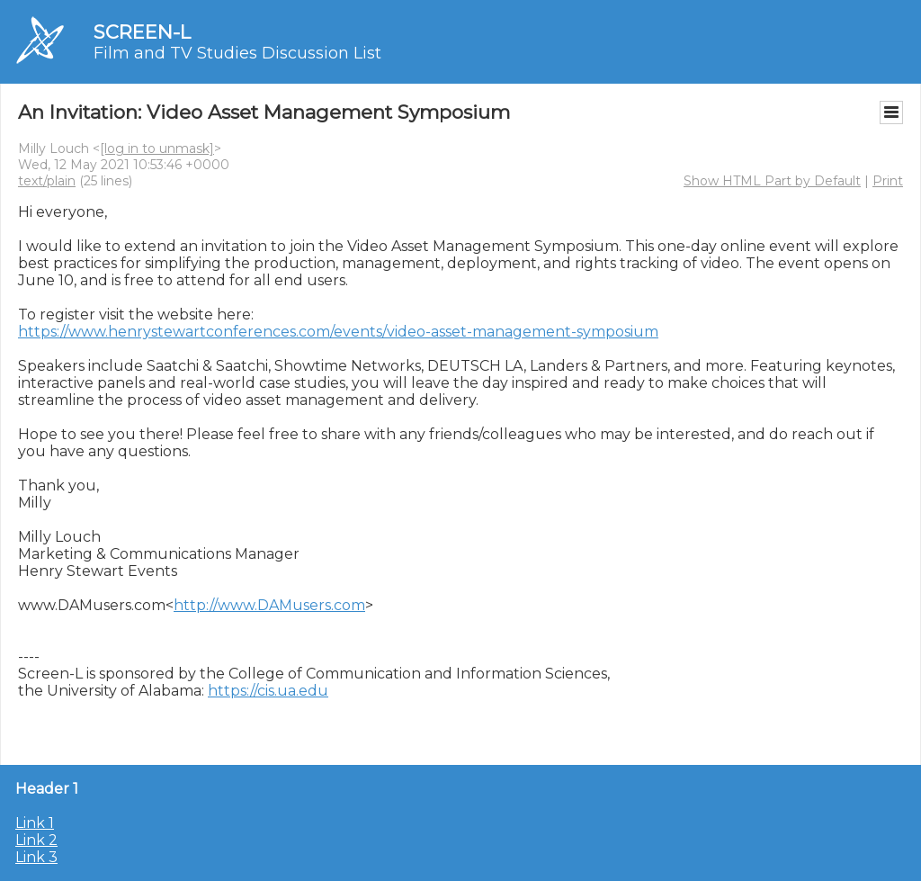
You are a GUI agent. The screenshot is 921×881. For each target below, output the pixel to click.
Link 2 (36, 840)
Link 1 (34, 823)
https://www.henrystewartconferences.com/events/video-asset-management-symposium (338, 331)
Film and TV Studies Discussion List (237, 53)
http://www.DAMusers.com (269, 605)
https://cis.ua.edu (268, 690)
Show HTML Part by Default (772, 181)
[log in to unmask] (157, 148)
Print (887, 181)
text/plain (47, 181)
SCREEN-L (142, 32)
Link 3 (36, 857)
